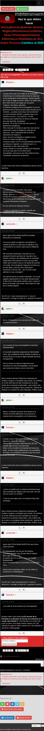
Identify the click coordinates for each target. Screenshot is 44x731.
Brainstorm (6, 62)
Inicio (4, 27)
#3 (41, 231)
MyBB (9, 729)
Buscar (14, 27)
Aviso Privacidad (15, 35)
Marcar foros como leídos (12, 709)
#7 (41, 434)
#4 (41, 315)
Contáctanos (7, 718)
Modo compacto (38, 75)
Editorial (7, 38)
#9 (41, 540)
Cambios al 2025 (33, 42)
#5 (41, 340)
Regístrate (22, 9)
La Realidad (22, 38)
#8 (41, 485)
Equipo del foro (23, 718)
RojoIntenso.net (6, 52)
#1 (41, 89)
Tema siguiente (21, 638)
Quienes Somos (31, 27)
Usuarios (34, 35)
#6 (41, 407)
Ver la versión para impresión (11, 656)
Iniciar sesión (8, 9)
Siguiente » (22, 69)
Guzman (9, 82)
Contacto (35, 31)
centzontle (10, 224)
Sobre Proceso (10, 42)
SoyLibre (10, 595)
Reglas (6, 31)
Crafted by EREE (16, 729)
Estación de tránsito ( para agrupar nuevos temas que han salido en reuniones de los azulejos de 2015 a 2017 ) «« (21, 57)
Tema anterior (8, 638)
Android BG (27, 729)
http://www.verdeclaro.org (24, 194)
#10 (41, 601)
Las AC (36, 38)
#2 (41, 185)
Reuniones (20, 31)
